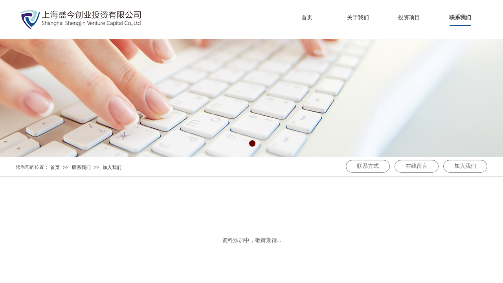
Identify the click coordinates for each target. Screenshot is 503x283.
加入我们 (112, 167)
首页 (306, 17)
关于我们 (358, 17)
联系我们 (460, 17)
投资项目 (409, 17)
